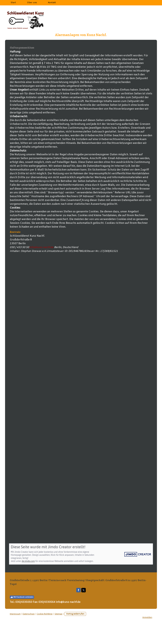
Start (13, 2)
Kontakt (52, 2)
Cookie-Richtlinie (45, 613)
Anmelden (147, 617)
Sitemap (58, 613)
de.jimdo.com (28, 561)
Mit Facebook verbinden (21, 597)
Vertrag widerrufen (75, 613)
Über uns (32, 2)
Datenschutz (29, 613)
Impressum (15, 613)
